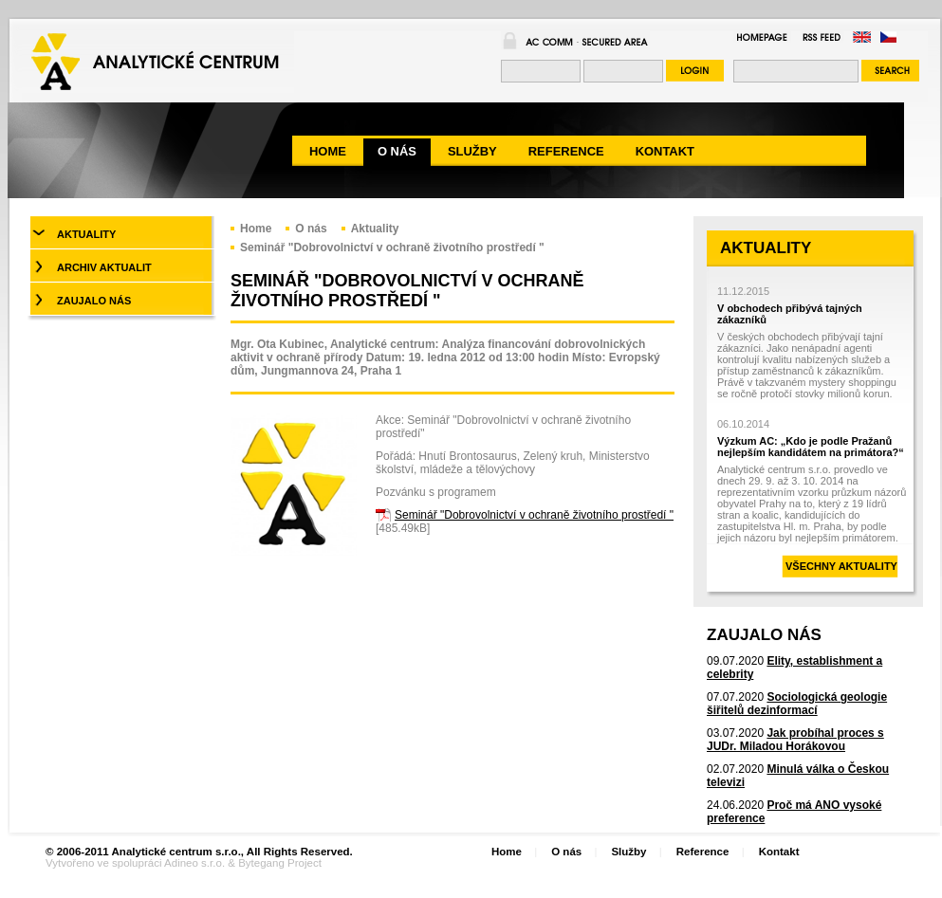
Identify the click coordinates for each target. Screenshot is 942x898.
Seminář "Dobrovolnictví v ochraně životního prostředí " (392, 247)
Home (255, 228)
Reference (703, 851)
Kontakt (779, 851)
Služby (628, 851)
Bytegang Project (280, 863)
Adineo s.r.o (193, 863)
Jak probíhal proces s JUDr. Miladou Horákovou (795, 739)
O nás (310, 228)
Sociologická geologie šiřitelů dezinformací (797, 703)
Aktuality (375, 228)
